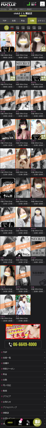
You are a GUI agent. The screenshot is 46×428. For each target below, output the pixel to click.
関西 (10, 9)
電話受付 (37, 425)
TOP (5, 21)
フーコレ (4, 9)
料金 (23, 21)
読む (20, 424)
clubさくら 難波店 (26, 9)
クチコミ (41, 21)
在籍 (14, 21)
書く (28, 424)
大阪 (15, 9)
